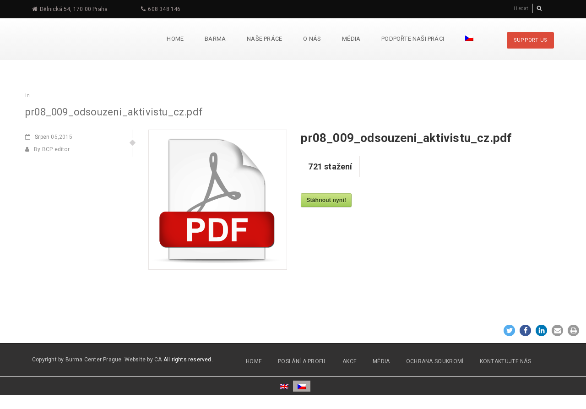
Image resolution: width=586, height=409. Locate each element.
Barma (215, 38)
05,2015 (48, 137)
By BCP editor (47, 149)
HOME (254, 361)
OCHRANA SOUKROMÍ (435, 361)
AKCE (349, 361)
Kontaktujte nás (506, 361)
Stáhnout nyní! (326, 200)
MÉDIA (381, 361)
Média (351, 38)
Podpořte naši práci (412, 38)
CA (158, 359)
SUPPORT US (530, 40)
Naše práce (264, 38)
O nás (312, 38)
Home (175, 38)
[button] (509, 330)
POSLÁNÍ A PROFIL (302, 361)
